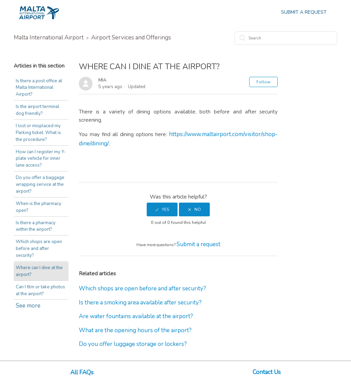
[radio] (162, 209)
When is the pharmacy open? (38, 206)
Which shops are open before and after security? (41, 243)
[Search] (285, 38)
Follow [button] (263, 82)
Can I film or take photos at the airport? (40, 281)
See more (28, 297)
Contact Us (267, 372)
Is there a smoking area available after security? (140, 302)
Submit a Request (304, 12)
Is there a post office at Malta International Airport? (38, 87)
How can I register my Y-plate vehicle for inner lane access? (40, 158)
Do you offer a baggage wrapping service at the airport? (40, 183)
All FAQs (82, 372)
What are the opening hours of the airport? (135, 330)
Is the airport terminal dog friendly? (37, 109)
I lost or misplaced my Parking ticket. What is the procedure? (38, 132)
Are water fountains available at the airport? (136, 316)
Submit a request (198, 244)
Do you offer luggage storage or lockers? (133, 344)
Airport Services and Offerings (131, 37)
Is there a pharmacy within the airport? (35, 224)
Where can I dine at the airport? (38, 262)
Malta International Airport (49, 37)
